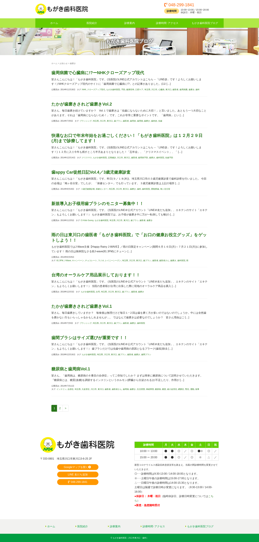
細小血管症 (172, 389)
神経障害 (150, 389)
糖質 (164, 389)
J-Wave (67, 260)
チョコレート (91, 260)
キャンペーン (78, 260)
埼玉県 (147, 89)
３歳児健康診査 (88, 189)
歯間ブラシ (146, 354)
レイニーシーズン (113, 260)
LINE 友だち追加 (78, 474)
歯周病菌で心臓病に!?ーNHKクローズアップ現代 (97, 72)
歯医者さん (164, 260)
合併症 (71, 389)
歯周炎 (133, 121)
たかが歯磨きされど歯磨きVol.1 (81, 306)
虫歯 (160, 121)
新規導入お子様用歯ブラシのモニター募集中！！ (97, 203)
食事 (197, 389)
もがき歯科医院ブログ (205, 23)
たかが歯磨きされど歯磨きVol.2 (81, 104)
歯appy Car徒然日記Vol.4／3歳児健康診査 (90, 172)
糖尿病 (158, 389)
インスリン (61, 389)
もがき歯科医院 (113, 89)
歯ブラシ (118, 121)
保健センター (102, 189)
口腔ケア (139, 89)
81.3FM (59, 260)
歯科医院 (160, 157)
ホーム (54, 23)
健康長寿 (130, 89)
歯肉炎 (154, 121)
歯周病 (140, 121)
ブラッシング (86, 121)
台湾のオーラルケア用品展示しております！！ (95, 275)
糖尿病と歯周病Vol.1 (70, 369)
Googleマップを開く (78, 467)
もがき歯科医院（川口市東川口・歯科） (130, 538)
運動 (192, 389)
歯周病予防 (143, 157)
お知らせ (64, 63)
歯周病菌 (183, 89)
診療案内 (129, 23)
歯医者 (175, 89)
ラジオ (101, 260)
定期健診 (112, 157)
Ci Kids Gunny (87, 220)
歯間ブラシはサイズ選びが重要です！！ (89, 337)
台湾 (98, 292)
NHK (84, 89)
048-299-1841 (77, 482)
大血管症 (86, 389)
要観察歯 (155, 189)
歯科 (198, 89)
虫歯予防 (169, 157)
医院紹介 (92, 23)
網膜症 (181, 389)
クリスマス (87, 157)
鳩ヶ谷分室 (165, 189)
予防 (123, 89)
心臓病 (161, 89)
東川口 (168, 89)
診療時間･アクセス (167, 23)
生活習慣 (141, 389)
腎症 (187, 389)
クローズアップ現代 (96, 89)
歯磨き (192, 89)
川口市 (154, 89)
